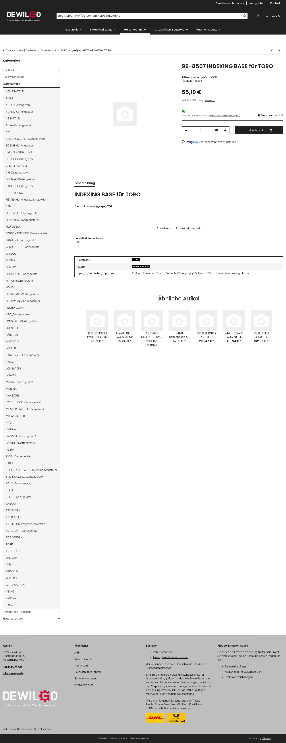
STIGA (9, 490)
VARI (8, 564)
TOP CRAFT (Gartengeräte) (22, 530)
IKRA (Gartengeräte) (17, 314)
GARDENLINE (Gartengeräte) (23, 246)
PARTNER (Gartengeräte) (21, 442)
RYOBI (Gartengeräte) (18, 456)
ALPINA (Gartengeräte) (19, 111)
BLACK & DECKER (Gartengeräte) (25, 138)
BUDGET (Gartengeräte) (20, 159)
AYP (8, 132)
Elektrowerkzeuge (13, 76)
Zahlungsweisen (163, 652)
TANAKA (11, 503)
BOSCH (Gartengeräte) (19, 145)
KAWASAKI (12, 341)
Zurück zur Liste (14, 50)
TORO (136, 259)
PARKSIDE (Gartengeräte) (21, 436)
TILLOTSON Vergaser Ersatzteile (25, 524)
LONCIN (11, 375)
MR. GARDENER (15, 415)
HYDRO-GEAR (14, 307)
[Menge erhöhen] (225, 130)
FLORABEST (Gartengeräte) (22, 219)
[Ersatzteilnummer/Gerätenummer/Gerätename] (149, 16)
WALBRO (11, 578)
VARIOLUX (12, 571)
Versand (210, 100)
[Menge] (201, 130)
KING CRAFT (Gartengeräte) (22, 355)
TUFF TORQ (13, 551)
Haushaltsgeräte (13, 618)
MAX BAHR (12, 395)
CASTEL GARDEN (16, 165)
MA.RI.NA (11, 388)
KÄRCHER (12, 334)
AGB (77, 652)
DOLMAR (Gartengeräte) (20, 179)
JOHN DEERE (14, 328)
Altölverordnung (84, 684)
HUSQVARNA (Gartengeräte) (23, 301)
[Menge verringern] (186, 130)
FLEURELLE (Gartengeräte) (22, 213)
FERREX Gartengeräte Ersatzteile (25, 199)
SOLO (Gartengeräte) (18, 483)
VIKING (10, 591)
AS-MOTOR (13, 118)
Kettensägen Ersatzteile (17, 611)
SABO (9, 463)
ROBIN (10, 449)
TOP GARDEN (14, 537)
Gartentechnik (141, 266)
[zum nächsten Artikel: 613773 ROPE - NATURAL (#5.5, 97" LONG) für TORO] (279, 50)
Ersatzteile (9, 70)
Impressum (81, 665)
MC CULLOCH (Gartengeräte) (23, 402)
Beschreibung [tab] (84, 183)
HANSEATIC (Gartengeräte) (22, 274)
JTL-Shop (266, 738)
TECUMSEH (13, 510)
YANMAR (11, 598)
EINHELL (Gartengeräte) (20, 186)
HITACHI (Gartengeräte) (20, 280)
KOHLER (11, 348)
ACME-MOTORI (15, 91)
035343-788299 (12, 666)
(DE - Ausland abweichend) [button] (224, 115)
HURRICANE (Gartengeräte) (22, 294)
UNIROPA (11, 557)
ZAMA (9, 605)
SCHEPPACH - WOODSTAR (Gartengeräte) (31, 469)
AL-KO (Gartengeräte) (18, 105)
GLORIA (10, 260)
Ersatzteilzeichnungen (230, 3)
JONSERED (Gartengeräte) (22, 321)
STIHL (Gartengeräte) (18, 497)
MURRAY (11, 429)
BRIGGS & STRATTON (19, 152)
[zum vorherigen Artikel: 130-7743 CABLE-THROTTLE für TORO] (272, 50)
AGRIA (9, 98)
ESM (8, 206)
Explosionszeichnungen (239, 677)
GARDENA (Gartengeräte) (21, 240)
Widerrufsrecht (83, 659)
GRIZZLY (11, 267)
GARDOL (11, 253)
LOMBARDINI (13, 368)
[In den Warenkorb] (77, 61)
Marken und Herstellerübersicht (243, 671)
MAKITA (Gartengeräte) (19, 382)
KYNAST (11, 361)
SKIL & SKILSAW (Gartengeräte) (24, 476)
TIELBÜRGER (14, 517)
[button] (258, 15)
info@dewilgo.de (13, 673)
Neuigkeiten (257, 3)
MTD (8, 422)
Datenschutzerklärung (87, 671)
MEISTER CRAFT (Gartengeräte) (25, 409)
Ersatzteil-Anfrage (235, 666)
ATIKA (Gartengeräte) (18, 125)
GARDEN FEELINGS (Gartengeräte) (26, 233)
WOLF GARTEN (15, 584)
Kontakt (275, 3)
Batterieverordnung (85, 678)
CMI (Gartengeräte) (17, 172)
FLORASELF (13, 226)
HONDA (10, 287)
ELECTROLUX (14, 192)
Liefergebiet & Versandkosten (170, 657)
